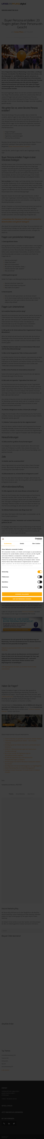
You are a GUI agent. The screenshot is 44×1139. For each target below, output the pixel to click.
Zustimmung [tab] (7, 543)
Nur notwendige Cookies (22, 599)
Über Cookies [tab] (36, 543)
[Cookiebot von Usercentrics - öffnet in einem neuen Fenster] (35, 539)
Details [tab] (22, 543)
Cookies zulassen (22, 594)
